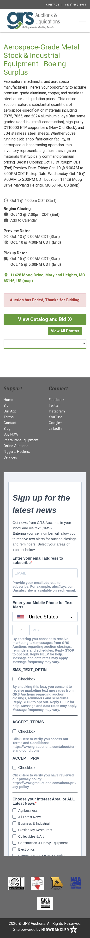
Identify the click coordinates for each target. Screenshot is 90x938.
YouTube (56, 417)
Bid (6, 405)
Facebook (56, 400)
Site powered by (45, 929)
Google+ (55, 423)
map (27, 280)
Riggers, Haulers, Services (17, 454)
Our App (10, 411)
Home (8, 400)
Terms (9, 417)
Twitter (54, 405)
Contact (53, 4)
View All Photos (65, 331)
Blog (7, 428)
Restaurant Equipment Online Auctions (21, 443)
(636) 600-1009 (75, 4)
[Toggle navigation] (82, 20)
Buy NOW (11, 434)
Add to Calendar (23, 220)
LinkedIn (55, 428)
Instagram (57, 411)
